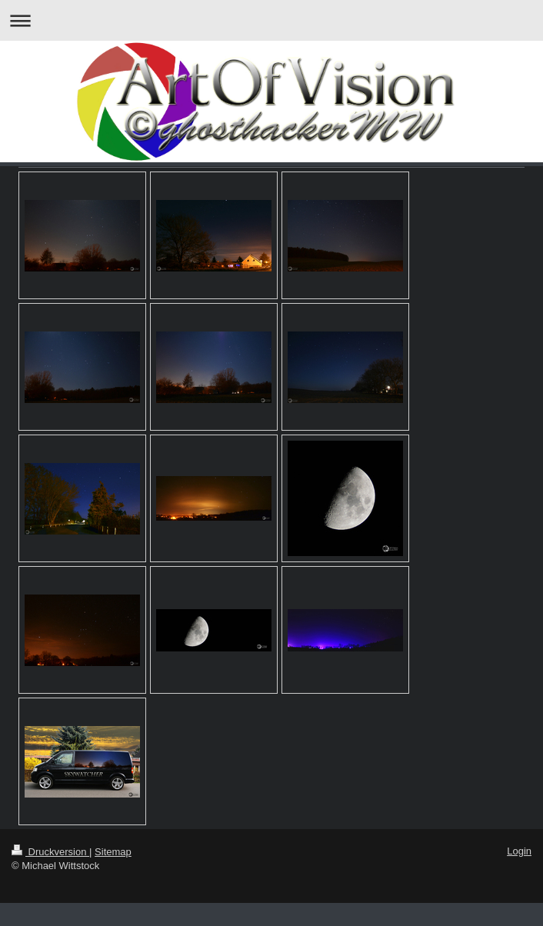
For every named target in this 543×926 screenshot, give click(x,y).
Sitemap (113, 852)
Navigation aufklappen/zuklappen (271, 20)
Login (519, 851)
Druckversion (50, 852)
